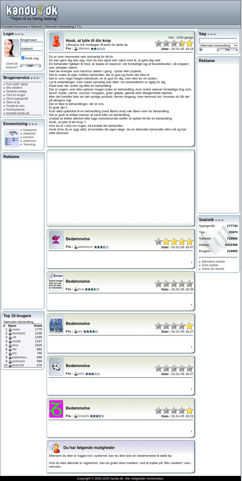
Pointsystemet (14, 109)
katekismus (19, 357)
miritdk (16, 341)
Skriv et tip (11, 102)
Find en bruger (14, 95)
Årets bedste (208, 265)
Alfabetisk (28, 133)
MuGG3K (18, 365)
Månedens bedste (212, 261)
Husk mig (32, 58)
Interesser (21, 26)
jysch (81, 373)
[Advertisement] (22, 233)
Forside (7, 26)
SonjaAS (83, 416)
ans (14, 353)
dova (15, 345)
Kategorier (28, 130)
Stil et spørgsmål (15, 98)
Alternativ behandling (59, 26)
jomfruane (18, 361)
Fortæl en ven (13, 106)
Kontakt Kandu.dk (16, 113)
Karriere (27, 137)
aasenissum (85, 247)
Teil (14, 349)
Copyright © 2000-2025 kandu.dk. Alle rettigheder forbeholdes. (120, 478)
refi (14, 337)
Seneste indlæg (15, 91)
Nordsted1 (18, 333)
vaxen (16, 329)
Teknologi (28, 144)
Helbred (36, 26)
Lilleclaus (84, 48)
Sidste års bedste (211, 269)
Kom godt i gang (15, 84)
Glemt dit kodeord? (12, 65)
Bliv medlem (12, 87)
